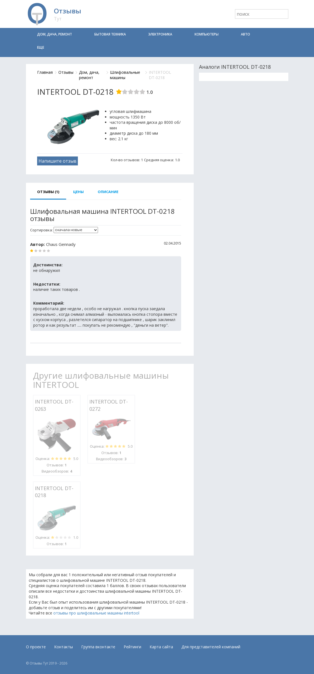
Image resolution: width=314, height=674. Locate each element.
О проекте (36, 646)
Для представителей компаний (210, 646)
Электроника (160, 34)
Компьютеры (207, 34)
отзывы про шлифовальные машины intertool (96, 613)
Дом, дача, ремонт (54, 34)
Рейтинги (132, 646)
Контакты (63, 646)
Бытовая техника (110, 34)
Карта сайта (161, 646)
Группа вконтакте (98, 646)
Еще (40, 47)
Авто (245, 34)
